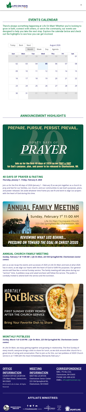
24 (27, 86)
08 (76, 63)
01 (76, 56)
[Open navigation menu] (81, 5)
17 (27, 78)
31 (66, 56)
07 (66, 63)
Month (30, 49)
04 (36, 63)
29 (46, 56)
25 (36, 86)
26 (17, 56)
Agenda (55, 49)
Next (29, 45)
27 (27, 56)
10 (27, 71)
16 (17, 78)
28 (36, 56)
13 (56, 71)
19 (46, 78)
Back (21, 45)
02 (17, 63)
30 (56, 56)
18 (36, 78)
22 (76, 78)
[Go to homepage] (17, 5)
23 (17, 86)
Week (39, 49)
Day (46, 49)
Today (12, 45)
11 (36, 71)
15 (76, 71)
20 (56, 78)
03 (27, 63)
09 (17, 71)
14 (66, 71)
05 (46, 63)
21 (66, 78)
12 (46, 71)
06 (56, 63)
